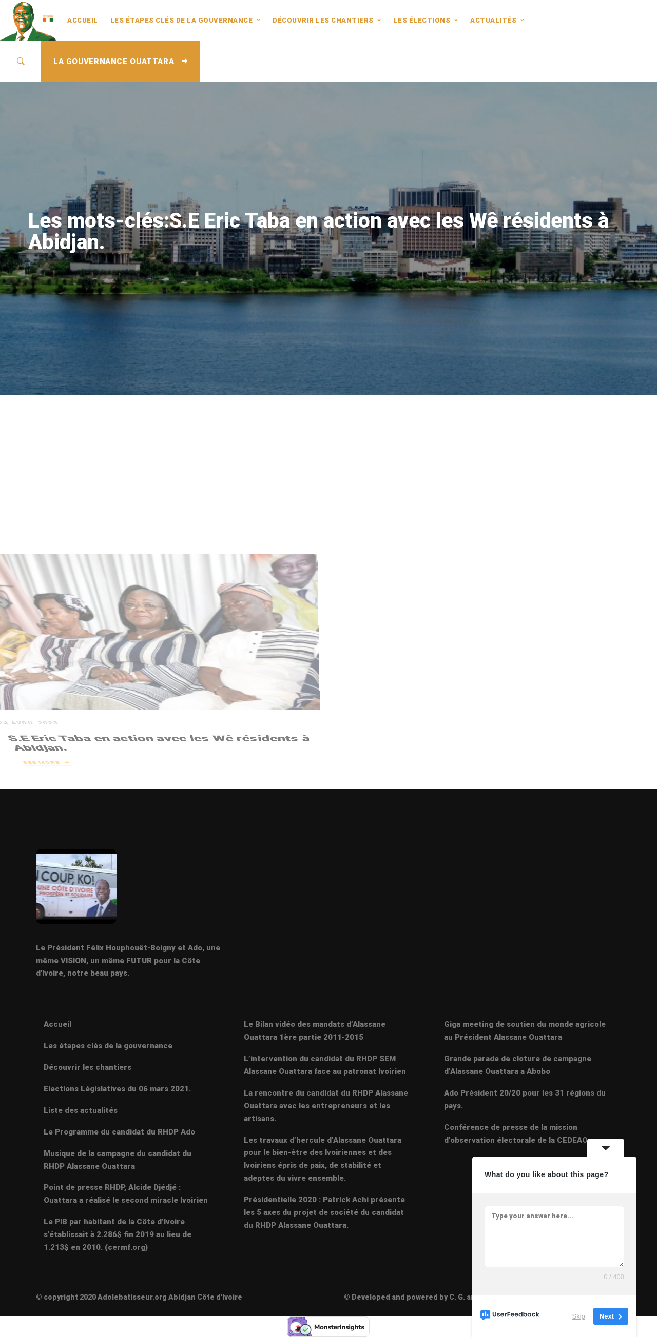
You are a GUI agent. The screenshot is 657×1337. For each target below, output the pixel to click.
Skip (578, 1316)
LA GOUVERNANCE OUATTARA (120, 61)
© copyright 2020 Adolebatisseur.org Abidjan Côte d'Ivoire (139, 1297)
